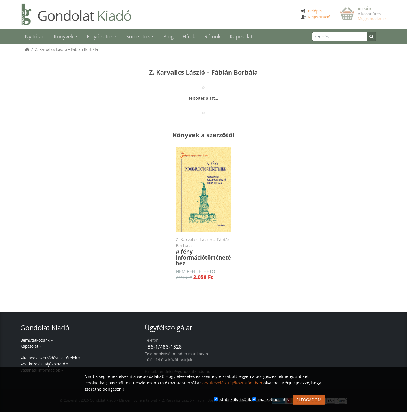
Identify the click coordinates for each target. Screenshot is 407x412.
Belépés (315, 11)
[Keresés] (339, 36)
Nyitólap (35, 36)
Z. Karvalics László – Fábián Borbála (66, 49)
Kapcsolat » (30, 346)
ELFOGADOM (308, 399)
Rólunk (212, 36)
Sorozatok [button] (138, 36)
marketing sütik (273, 399)
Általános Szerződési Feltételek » (50, 358)
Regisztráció (319, 16)
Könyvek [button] (63, 36)
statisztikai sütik (235, 399)
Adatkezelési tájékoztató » (44, 364)
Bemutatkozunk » (36, 340)
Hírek (189, 36)
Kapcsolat (241, 36)
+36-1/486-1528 (163, 346)
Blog (168, 36)
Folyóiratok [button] (100, 36)
